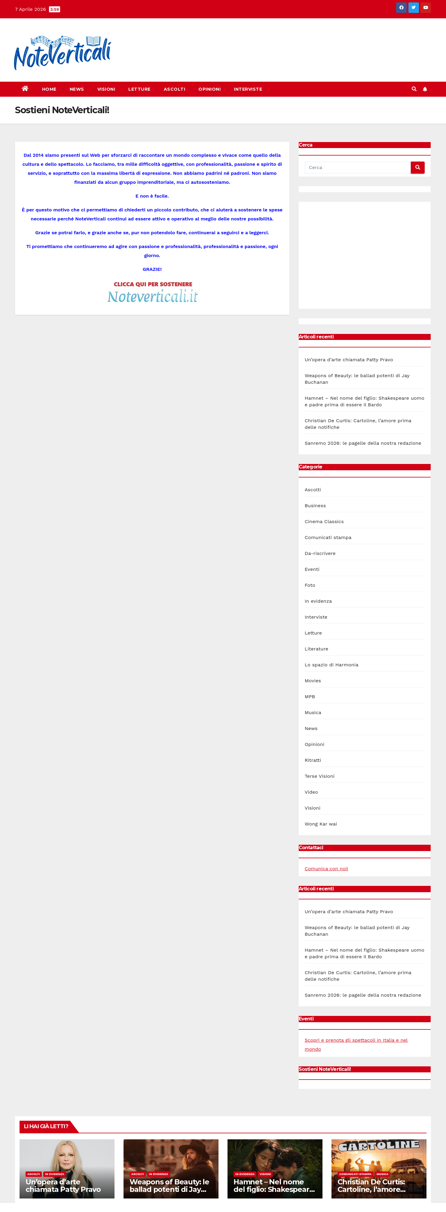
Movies (313, 680)
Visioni (106, 89)
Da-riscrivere (320, 553)
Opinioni (209, 89)
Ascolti (174, 89)
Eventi (312, 569)
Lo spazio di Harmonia (332, 665)
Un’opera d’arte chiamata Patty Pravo (349, 359)
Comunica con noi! (326, 868)
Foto (310, 585)
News (77, 89)
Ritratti (313, 760)
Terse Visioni (320, 776)
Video (311, 792)
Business (315, 505)
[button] (414, 89)
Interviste (248, 89)
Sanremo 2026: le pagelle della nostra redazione (363, 443)
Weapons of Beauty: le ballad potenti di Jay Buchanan (169, 1189)
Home (49, 89)
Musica (313, 712)
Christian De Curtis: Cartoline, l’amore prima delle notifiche (374, 1189)
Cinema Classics (324, 521)
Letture (139, 89)
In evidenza (318, 601)
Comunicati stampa (328, 537)
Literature (316, 649)
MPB (310, 696)
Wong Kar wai (321, 824)
